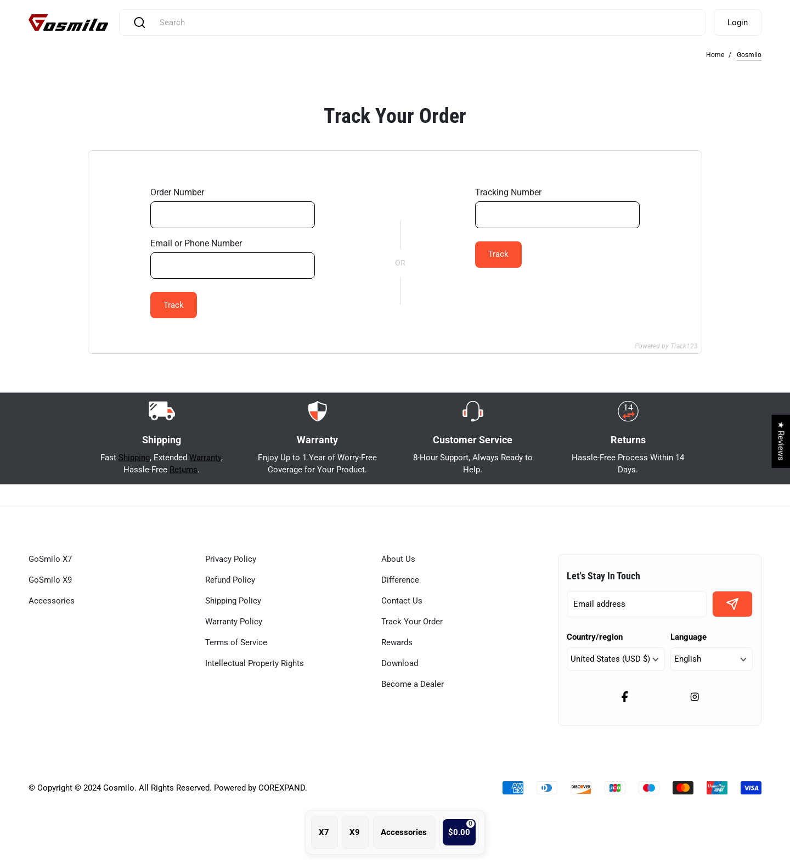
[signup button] (732, 604)
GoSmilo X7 (50, 559)
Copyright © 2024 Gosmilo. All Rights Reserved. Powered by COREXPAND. (172, 788)
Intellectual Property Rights (254, 663)
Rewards (397, 642)
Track (173, 305)
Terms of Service (236, 642)
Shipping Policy (233, 601)
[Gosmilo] (68, 23)
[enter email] (637, 604)
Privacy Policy (230, 559)
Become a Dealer (412, 684)
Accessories (52, 601)
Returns (184, 500)
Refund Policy (230, 580)
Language (688, 637)
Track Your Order (412, 622)
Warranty (205, 487)
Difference (400, 580)
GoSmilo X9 (50, 580)
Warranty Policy (233, 622)
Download (399, 663)
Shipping (134, 487)
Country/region (595, 637)
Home (715, 55)
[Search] (139, 22)
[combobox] (424, 22)
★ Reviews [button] (781, 441)
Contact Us (401, 601)
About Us (398, 559)
